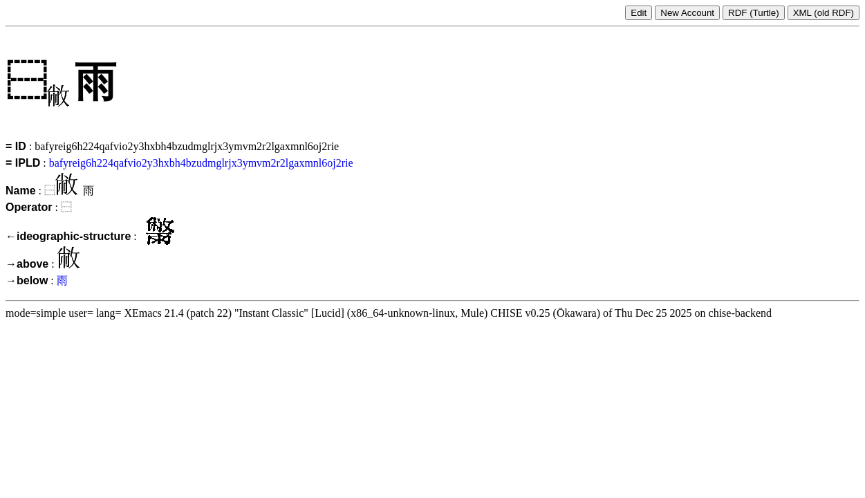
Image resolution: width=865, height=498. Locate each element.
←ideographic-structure (68, 236)
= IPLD (23, 163)
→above (27, 264)
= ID (16, 146)
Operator (29, 207)
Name (21, 190)
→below (27, 280)
